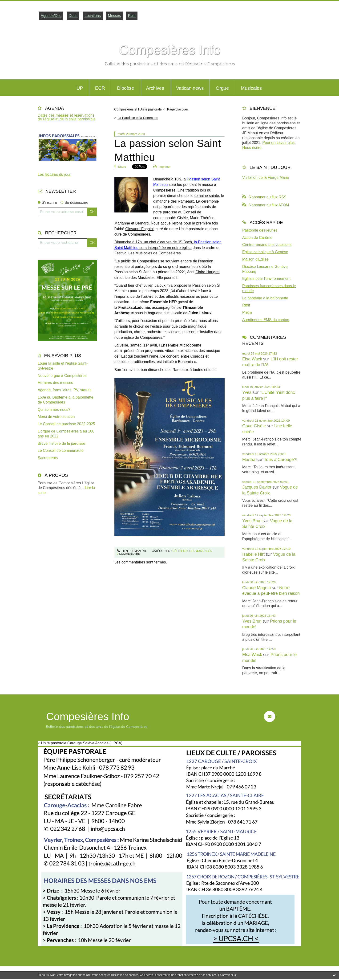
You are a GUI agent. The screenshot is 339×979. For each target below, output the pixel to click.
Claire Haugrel (207, 272)
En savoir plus (227, 975)
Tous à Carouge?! (280, 459)
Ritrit (246, 305)
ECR (100, 88)
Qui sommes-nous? (54, 410)
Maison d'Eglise (255, 259)
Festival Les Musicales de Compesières (147, 253)
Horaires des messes (55, 383)
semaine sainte (206, 196)
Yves (246, 392)
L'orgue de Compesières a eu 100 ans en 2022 (66, 433)
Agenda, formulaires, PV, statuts (64, 390)
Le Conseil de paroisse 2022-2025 (66, 424)
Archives (155, 88)
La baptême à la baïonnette (265, 298)
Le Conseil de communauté (61, 451)
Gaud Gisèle (254, 426)
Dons (73, 16)
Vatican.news (190, 88)
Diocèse (125, 88)
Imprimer (162, 166)
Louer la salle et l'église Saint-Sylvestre (63, 365)
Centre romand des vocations (266, 245)
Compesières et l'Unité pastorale (138, 109)
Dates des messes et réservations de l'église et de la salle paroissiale (67, 117)
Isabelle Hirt (253, 554)
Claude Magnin (256, 587)
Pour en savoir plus (278, 143)
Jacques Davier (256, 487)
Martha (248, 459)
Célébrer (180, 551)
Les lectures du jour (54, 174)
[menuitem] (80, 87)
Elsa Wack (252, 359)
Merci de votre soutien (56, 417)
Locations (93, 16)
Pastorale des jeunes (259, 230)
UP (80, 88)
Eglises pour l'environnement (266, 279)
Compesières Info (169, 50)
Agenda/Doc (51, 16)
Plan (132, 16)
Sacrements (48, 458)
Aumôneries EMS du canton (265, 320)
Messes (114, 16)
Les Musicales (200, 551)
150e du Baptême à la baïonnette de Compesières (65, 399)
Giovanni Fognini (139, 229)
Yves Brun (252, 520)
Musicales (251, 88)
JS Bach (185, 242)
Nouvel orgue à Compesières (62, 376)
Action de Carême (257, 238)
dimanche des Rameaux (173, 201)
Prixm (247, 312)
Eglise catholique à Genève (265, 252)
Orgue (222, 88)
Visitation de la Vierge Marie (265, 177)
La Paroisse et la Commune (137, 118)
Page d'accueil (178, 109)
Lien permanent (131, 551)
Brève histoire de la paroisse (61, 443)
